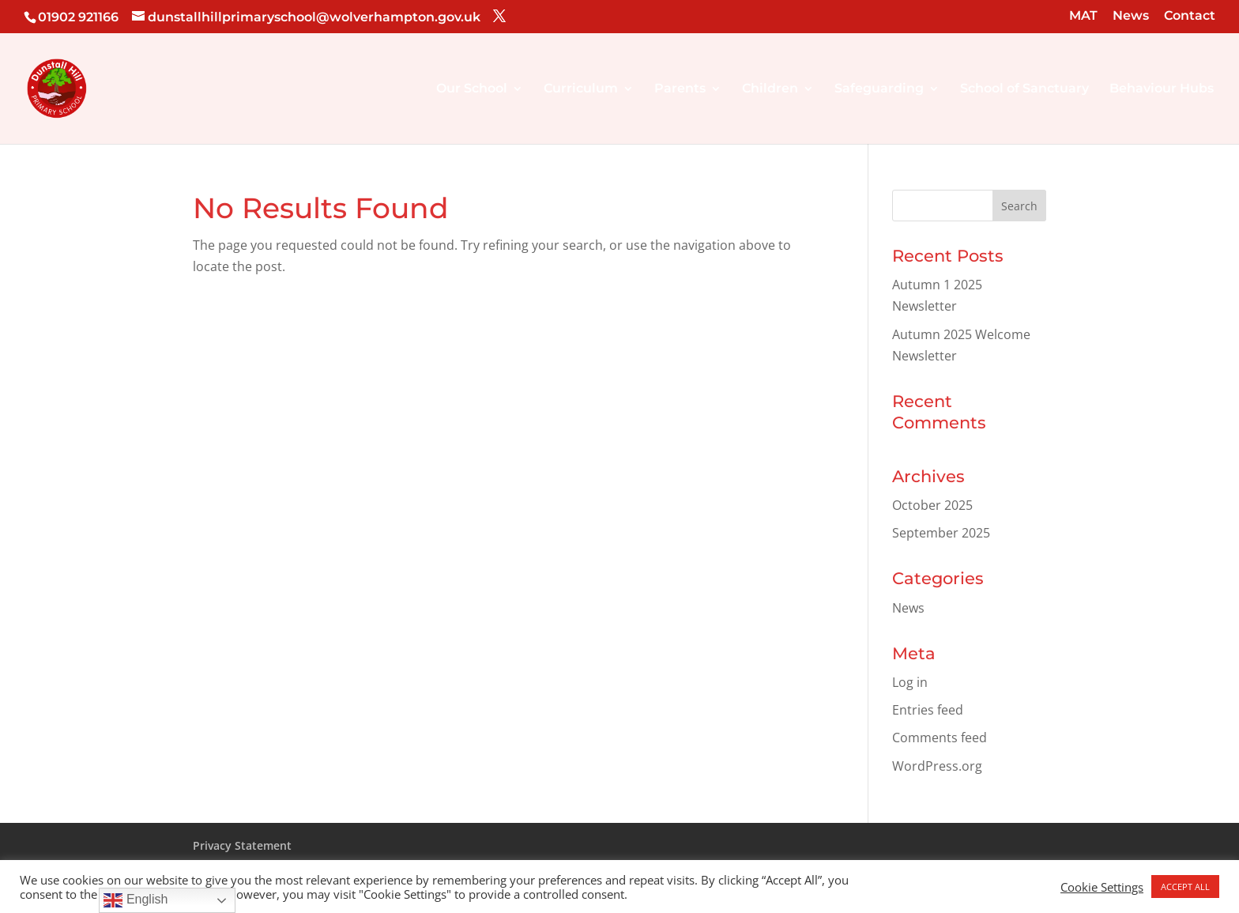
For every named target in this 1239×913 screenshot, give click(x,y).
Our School (471, 89)
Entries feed (927, 710)
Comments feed (939, 737)
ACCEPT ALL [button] (1185, 886)
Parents (680, 89)
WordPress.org (937, 766)
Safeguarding (879, 89)
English (136, 900)
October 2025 (932, 505)
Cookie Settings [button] (1101, 887)
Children (770, 89)
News (1131, 16)
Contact (1189, 16)
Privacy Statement (242, 845)
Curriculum (581, 89)
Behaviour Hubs (1161, 89)
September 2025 (941, 532)
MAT (1083, 16)
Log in (910, 682)
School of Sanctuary (1024, 89)
